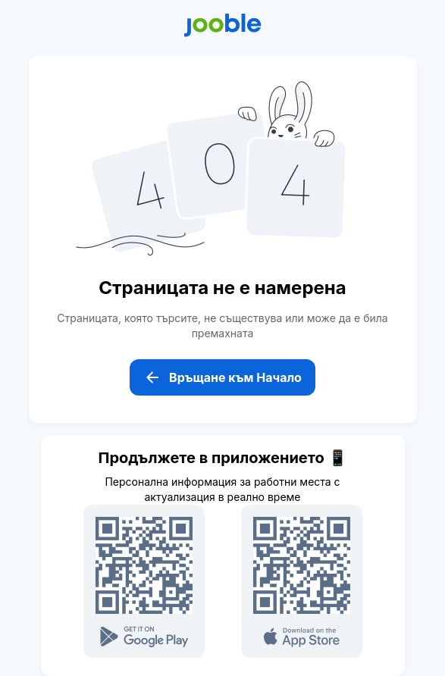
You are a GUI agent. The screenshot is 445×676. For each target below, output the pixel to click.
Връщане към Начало (222, 377)
